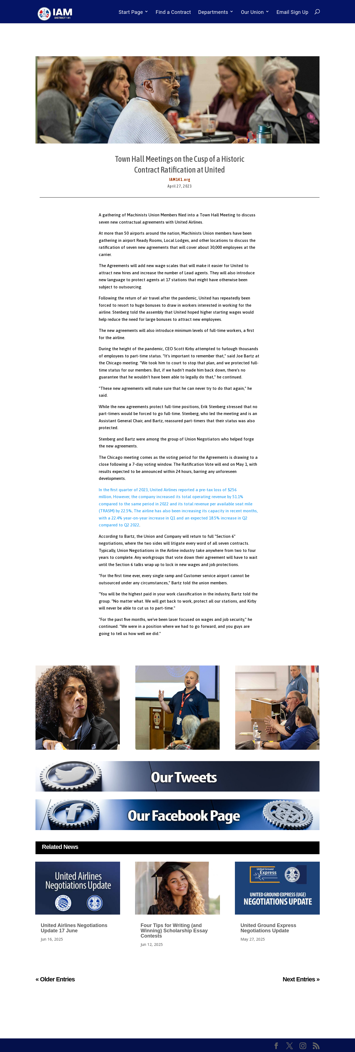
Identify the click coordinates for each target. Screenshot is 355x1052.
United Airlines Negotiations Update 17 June (74, 928)
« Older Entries (55, 979)
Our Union (252, 12)
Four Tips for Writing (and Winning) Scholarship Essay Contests (174, 931)
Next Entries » (301, 979)
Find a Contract (173, 12)
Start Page (131, 12)
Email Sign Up (292, 12)
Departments (213, 12)
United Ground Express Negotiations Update (268, 928)
